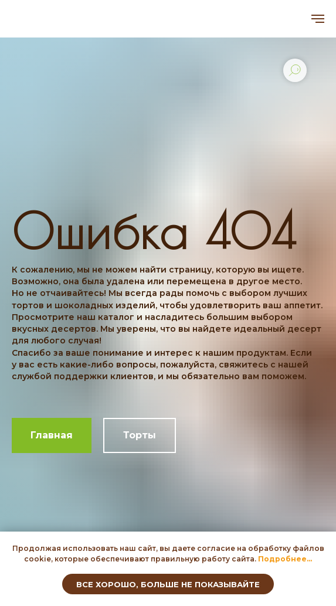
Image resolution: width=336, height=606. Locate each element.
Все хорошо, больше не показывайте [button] (168, 584)
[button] (285, 558)
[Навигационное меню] (317, 19)
